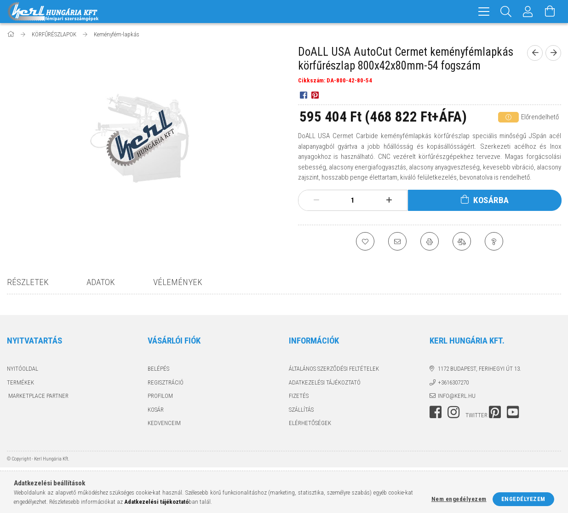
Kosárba (491, 200)
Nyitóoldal (22, 368)
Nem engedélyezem (459, 499)
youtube (513, 412)
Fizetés (299, 395)
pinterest (495, 412)
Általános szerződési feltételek (334, 368)
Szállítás (301, 409)
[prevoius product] (535, 53)
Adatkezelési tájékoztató (325, 382)
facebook (436, 412)
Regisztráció (166, 382)
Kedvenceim (164, 423)
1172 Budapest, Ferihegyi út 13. (479, 368)
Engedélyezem (523, 499)
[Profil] (528, 11)
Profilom (160, 395)
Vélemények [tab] (177, 282)
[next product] (553, 53)
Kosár (156, 409)
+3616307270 (453, 382)
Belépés (158, 368)
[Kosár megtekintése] (550, 11)
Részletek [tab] (28, 282)
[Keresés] (506, 11)
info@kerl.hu (457, 395)
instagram (453, 412)
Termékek (20, 382)
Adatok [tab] (100, 282)
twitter (476, 415)
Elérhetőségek (310, 423)
